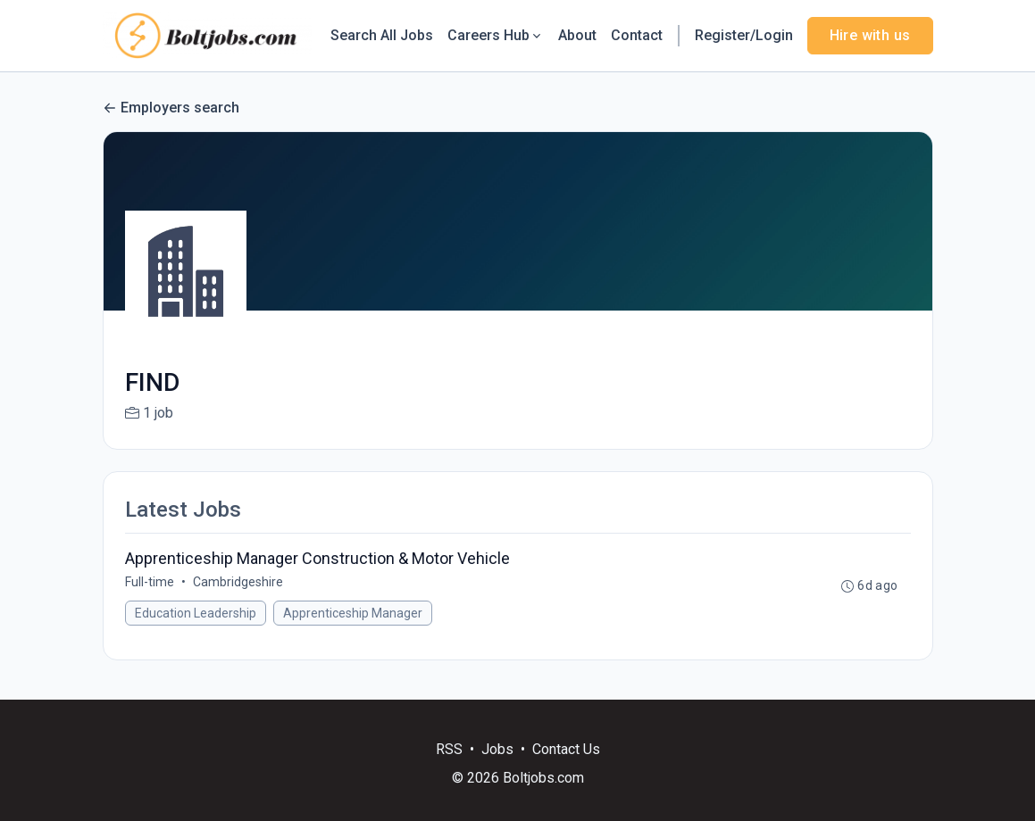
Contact (637, 35)
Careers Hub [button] (495, 35)
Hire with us (870, 35)
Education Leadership (195, 613)
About (577, 35)
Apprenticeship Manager (352, 613)
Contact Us (566, 749)
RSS (449, 749)
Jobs (497, 749)
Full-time (149, 582)
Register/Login (744, 35)
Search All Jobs (381, 35)
